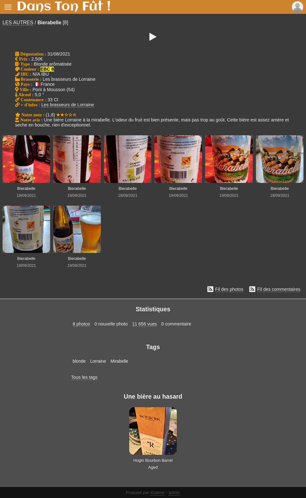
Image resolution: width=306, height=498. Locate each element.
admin (174, 492)
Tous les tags (84, 377)
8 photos (81, 323)
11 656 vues (144, 323)
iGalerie (157, 492)
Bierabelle (49, 22)
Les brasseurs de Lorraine (67, 104)
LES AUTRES (18, 22)
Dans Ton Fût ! (64, 7)
